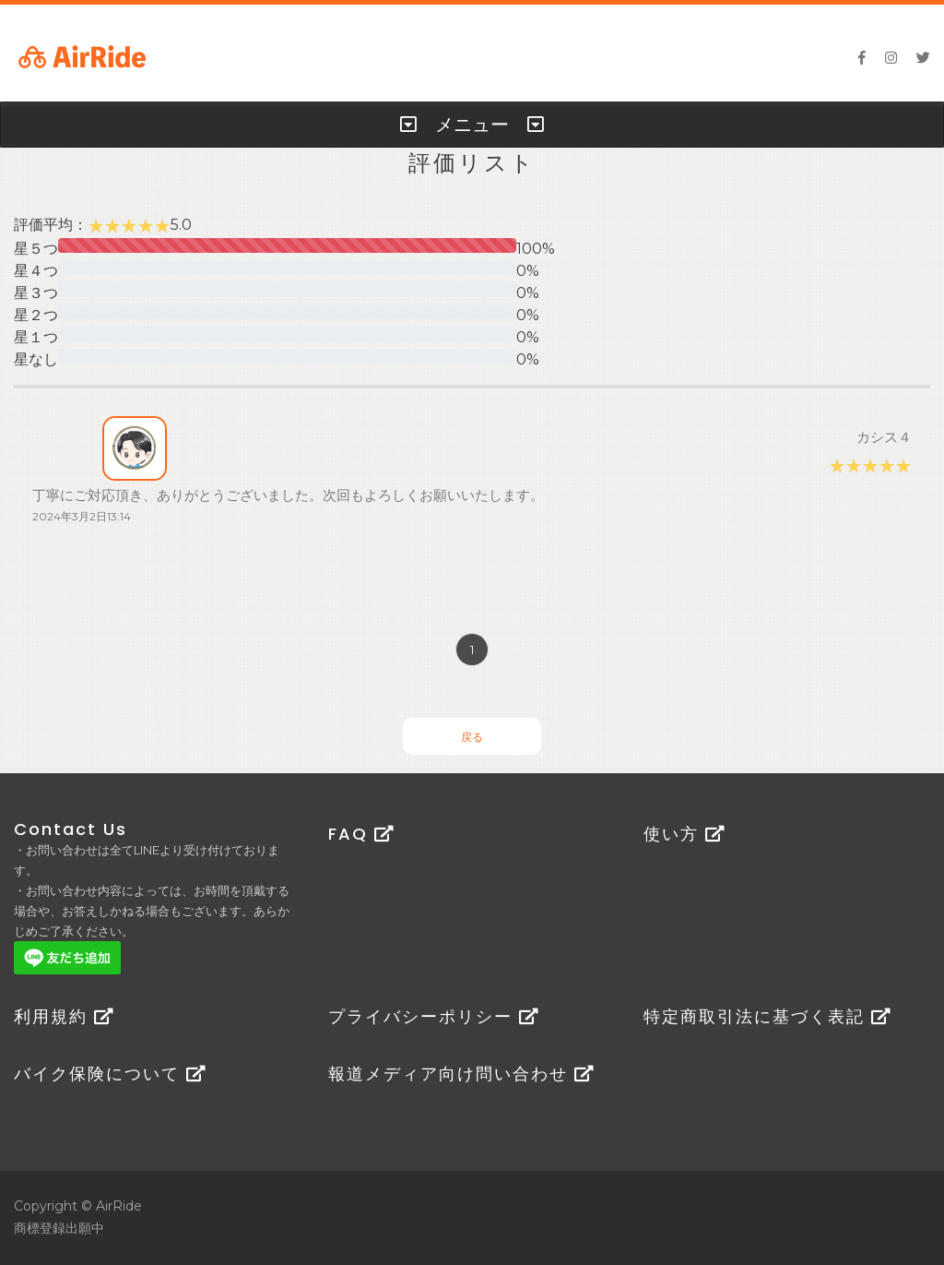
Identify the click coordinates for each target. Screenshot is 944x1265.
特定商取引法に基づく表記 (767, 1016)
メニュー (472, 124)
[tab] (472, 124)
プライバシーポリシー (433, 1016)
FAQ (361, 833)
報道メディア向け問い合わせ (461, 1073)
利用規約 (64, 1016)
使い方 (684, 833)
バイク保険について (110, 1073)
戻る (472, 737)
